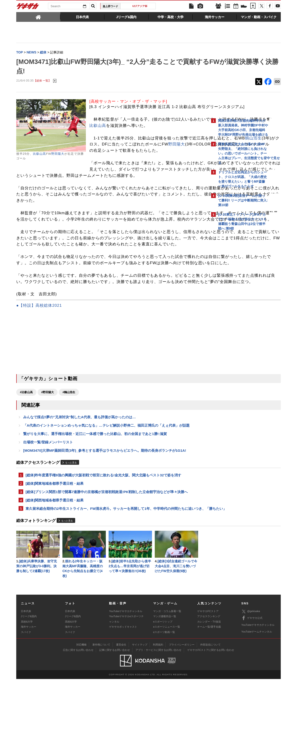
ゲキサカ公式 (251, 687)
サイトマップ (139, 713)
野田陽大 (57, 154)
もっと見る (71, 522)
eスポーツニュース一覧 (166, 695)
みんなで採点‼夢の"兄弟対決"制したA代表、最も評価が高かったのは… (79, 474)
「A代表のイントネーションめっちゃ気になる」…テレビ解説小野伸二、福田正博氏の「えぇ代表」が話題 (106, 483)
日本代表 (26, 680)
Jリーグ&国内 (29, 685)
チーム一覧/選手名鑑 (209, 695)
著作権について (101, 713)
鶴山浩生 (146, 157)
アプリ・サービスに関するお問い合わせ (158, 719)
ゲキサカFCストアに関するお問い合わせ (210, 719)
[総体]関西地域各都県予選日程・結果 (55, 561)
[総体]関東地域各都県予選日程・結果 (55, 544)
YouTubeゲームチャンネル (256, 700)
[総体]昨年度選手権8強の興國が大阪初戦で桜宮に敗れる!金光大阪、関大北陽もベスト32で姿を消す (103, 535)
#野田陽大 (47, 449)
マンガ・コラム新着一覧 (167, 680)
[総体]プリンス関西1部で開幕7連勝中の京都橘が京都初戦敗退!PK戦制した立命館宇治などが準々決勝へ (107, 552)
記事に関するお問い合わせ (114, 719)
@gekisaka (250, 680)
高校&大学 (27, 690)
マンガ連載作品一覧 (164, 685)
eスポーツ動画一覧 (164, 700)
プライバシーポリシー (181, 713)
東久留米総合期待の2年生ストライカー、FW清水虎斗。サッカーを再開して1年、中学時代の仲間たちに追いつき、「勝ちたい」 (112, 572)
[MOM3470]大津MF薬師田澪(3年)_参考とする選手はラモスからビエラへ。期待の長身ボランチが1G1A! (104, 510)
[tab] (38, 16)
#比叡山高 (26, 449)
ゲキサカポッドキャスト (123, 695)
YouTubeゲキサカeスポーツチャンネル (126, 688)
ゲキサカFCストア (208, 680)
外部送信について (210, 713)
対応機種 (81, 713)
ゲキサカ (27, 7)
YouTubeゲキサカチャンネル (125, 680)
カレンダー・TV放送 (209, 690)
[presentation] (38, 16)
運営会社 (121, 713)
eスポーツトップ (162, 690)
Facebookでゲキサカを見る (237, 313)
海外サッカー (28, 695)
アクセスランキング (208, 685)
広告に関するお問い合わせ (78, 719)
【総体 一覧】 (42, 81)
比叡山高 (39, 154)
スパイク (26, 700)
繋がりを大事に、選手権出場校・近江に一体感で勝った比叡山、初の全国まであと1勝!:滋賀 (95, 492)
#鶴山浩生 (68, 449)
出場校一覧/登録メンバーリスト (48, 501)
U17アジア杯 (139, 6)
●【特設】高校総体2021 (39, 362)
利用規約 (158, 713)
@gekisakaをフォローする (236, 303)
